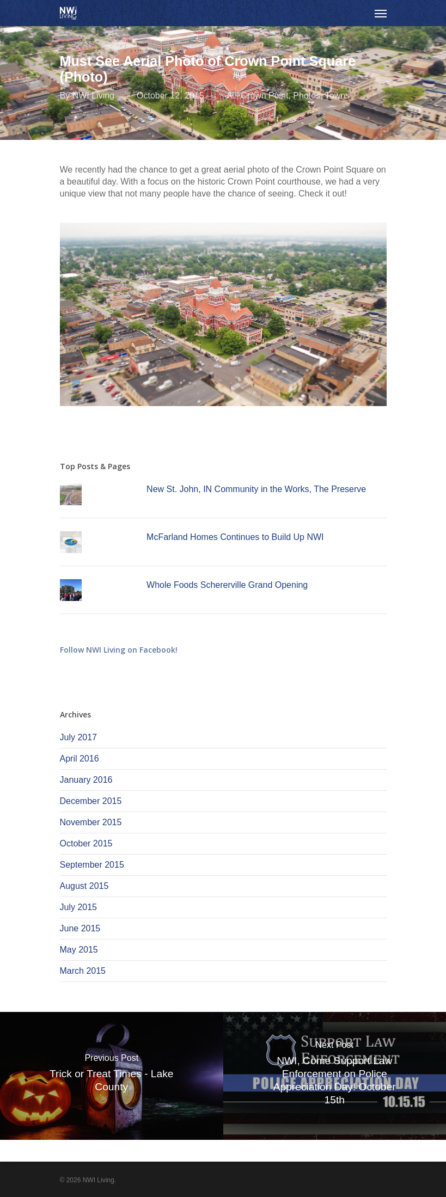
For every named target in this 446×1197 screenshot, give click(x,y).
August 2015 (84, 886)
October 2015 (86, 843)
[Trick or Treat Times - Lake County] (111, 1076)
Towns (337, 95)
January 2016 (86, 779)
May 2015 (79, 949)
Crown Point (264, 95)
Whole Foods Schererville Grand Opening (227, 585)
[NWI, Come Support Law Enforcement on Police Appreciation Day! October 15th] (335, 1076)
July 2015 (78, 907)
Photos (306, 95)
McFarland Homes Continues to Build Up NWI (234, 537)
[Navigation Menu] (381, 13)
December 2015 (91, 801)
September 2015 (92, 864)
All (231, 95)
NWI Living (93, 95)
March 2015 (83, 970)
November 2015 (91, 822)
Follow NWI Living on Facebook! (119, 649)
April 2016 (79, 758)
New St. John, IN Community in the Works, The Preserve (256, 489)
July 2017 (78, 737)
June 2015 (80, 928)
